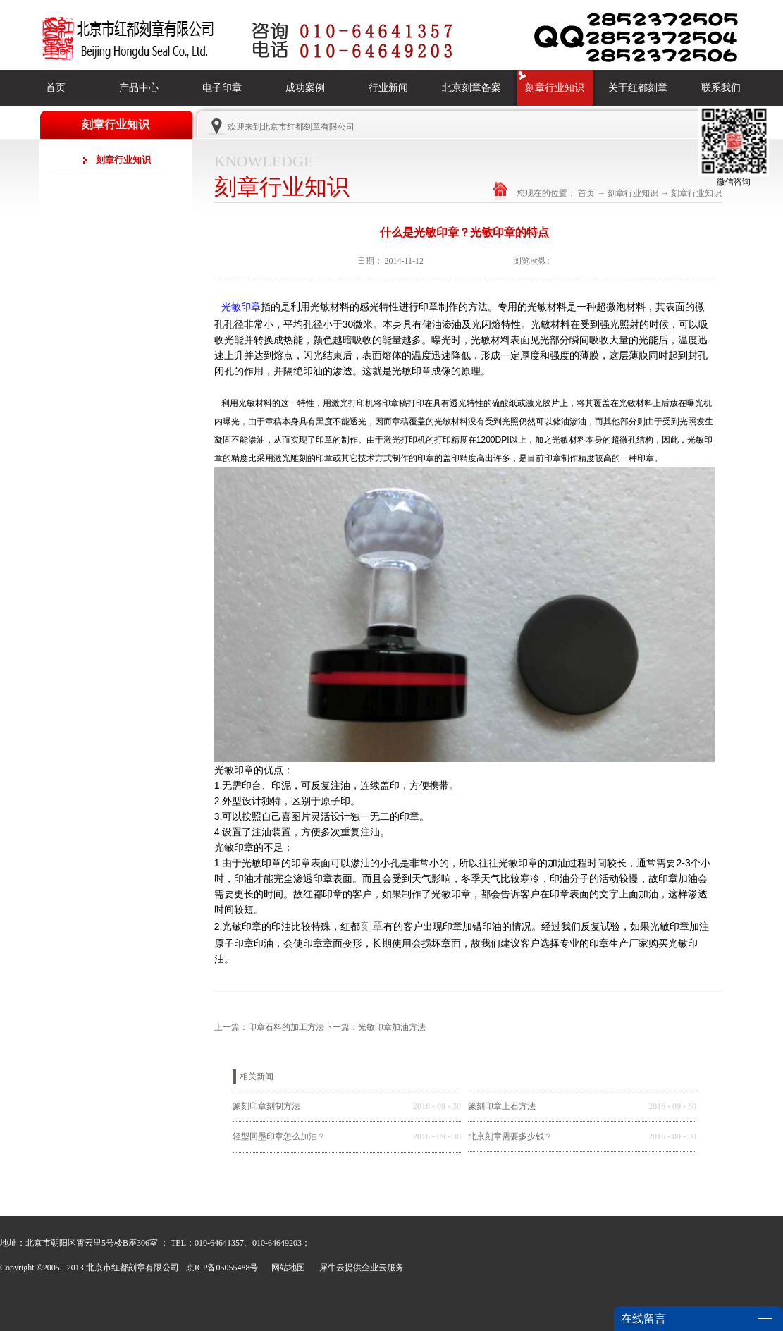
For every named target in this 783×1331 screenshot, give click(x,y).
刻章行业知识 (633, 193)
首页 (56, 87)
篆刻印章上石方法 (502, 1106)
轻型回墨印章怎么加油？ (279, 1136)
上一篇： (269, 1027)
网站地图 (286, 1267)
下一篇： (375, 1027)
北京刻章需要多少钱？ (510, 1136)
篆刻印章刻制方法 (266, 1106)
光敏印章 (241, 307)
